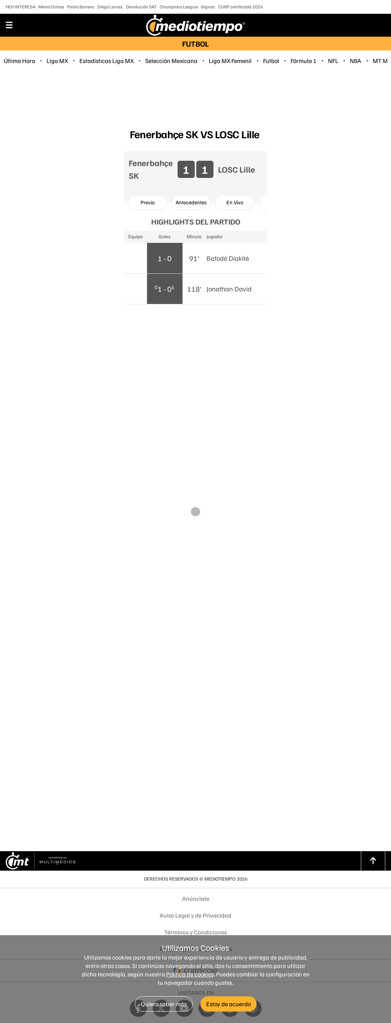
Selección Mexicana (171, 61)
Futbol (271, 61)
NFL (333, 61)
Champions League (179, 7)
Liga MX (57, 61)
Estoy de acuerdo (228, 1004)
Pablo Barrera (80, 7)
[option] (148, 202)
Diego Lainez (110, 7)
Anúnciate (195, 898)
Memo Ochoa (51, 7)
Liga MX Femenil (230, 61)
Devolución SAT (141, 7)
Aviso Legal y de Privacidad (195, 915)
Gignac (208, 7)
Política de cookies (190, 974)
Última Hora (19, 61)
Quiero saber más (164, 1004)
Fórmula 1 (304, 61)
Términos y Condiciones (195, 932)
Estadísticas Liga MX (106, 61)
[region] (195, 98)
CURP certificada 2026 (240, 7)
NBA (355, 61)
